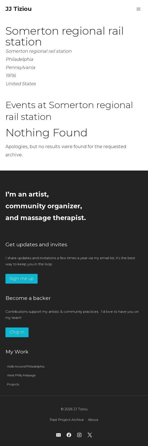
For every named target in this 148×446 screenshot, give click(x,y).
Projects (13, 384)
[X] (89, 434)
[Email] (58, 434)
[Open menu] (138, 8)
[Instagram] (79, 434)
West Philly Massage (21, 375)
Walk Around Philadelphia (25, 366)
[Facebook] (68, 434)
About (93, 420)
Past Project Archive (67, 420)
